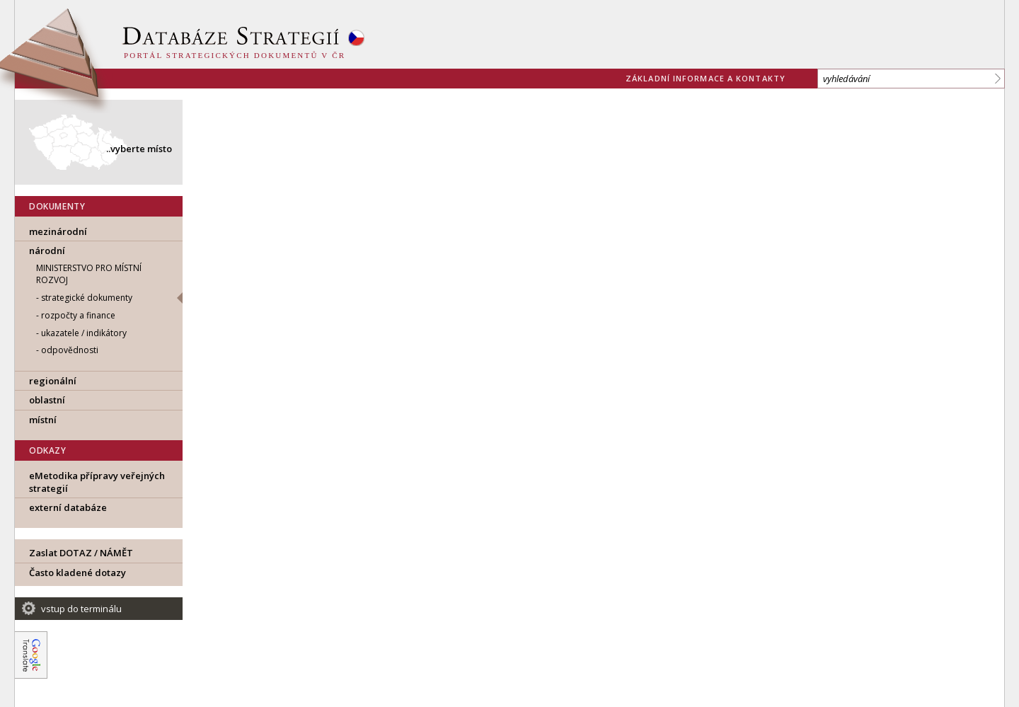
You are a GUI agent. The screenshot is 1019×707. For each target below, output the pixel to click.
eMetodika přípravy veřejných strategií (97, 482)
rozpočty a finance (78, 315)
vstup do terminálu (81, 608)
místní (43, 419)
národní (47, 250)
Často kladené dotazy (77, 572)
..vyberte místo (139, 148)
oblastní (47, 399)
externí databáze (68, 507)
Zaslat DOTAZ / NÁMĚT (81, 552)
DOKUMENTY (57, 206)
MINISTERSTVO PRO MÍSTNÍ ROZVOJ (89, 274)
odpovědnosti (69, 350)
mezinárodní (58, 231)
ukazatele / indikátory (84, 333)
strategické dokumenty (86, 298)
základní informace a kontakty (705, 78)
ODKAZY (48, 450)
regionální (52, 380)
